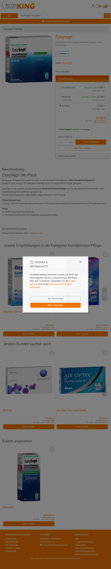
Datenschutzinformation (60, 284)
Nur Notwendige (55, 298)
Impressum (35, 287)
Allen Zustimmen (55, 305)
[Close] (67, 261)
